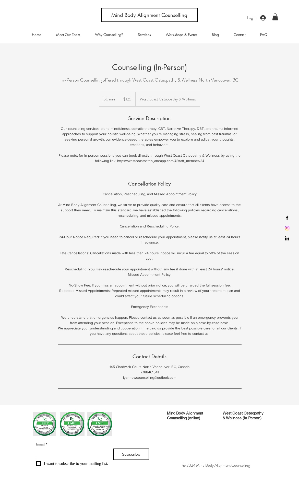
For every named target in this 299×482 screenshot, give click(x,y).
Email (41, 444)
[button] (275, 16)
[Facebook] (287, 218)
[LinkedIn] (287, 238)
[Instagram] (287, 228)
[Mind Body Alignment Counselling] (149, 15)
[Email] (71, 453)
